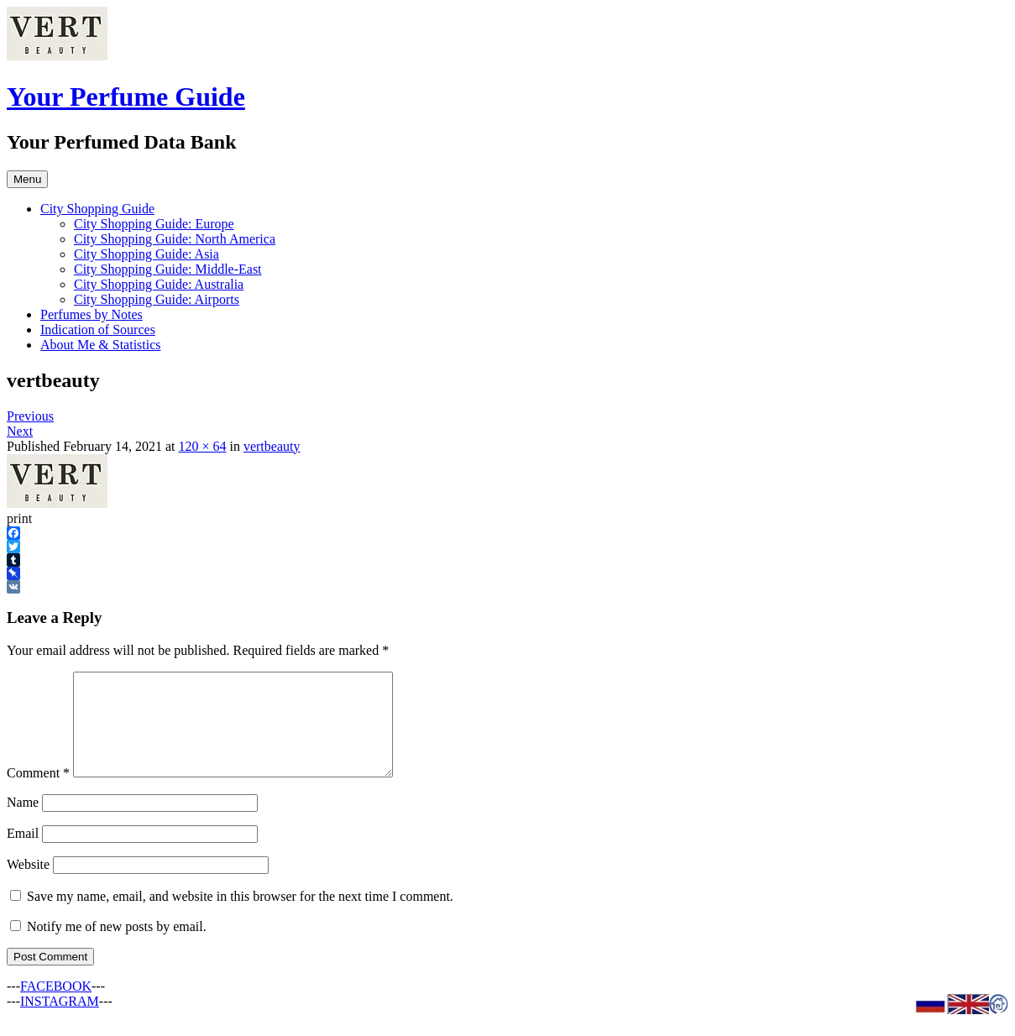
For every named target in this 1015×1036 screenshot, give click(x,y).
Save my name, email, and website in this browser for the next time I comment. (240, 916)
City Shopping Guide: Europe (154, 224)
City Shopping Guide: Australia (158, 284)
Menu (27, 179)
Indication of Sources (97, 329)
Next (20, 431)
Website (28, 884)
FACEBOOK (56, 1006)
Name (23, 822)
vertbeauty (272, 446)
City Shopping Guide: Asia (146, 254)
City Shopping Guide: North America (174, 239)
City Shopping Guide (97, 208)
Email (23, 853)
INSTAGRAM (59, 1021)
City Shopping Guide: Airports (156, 299)
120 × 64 (202, 446)
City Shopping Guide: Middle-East (168, 269)
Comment (38, 793)
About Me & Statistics (100, 344)
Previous (30, 416)
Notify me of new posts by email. (117, 946)
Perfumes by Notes (91, 314)
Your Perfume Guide (126, 96)
